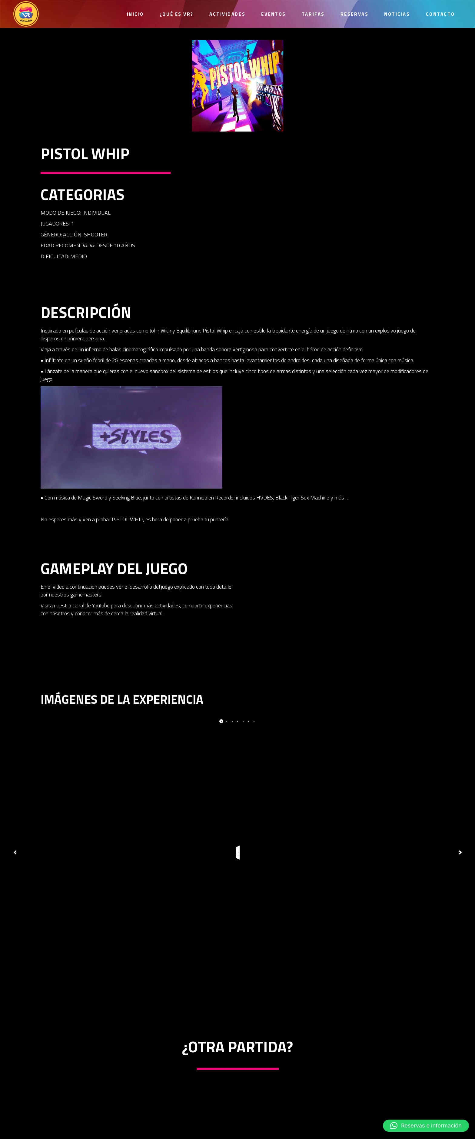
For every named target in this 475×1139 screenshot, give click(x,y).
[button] (426, 1126)
